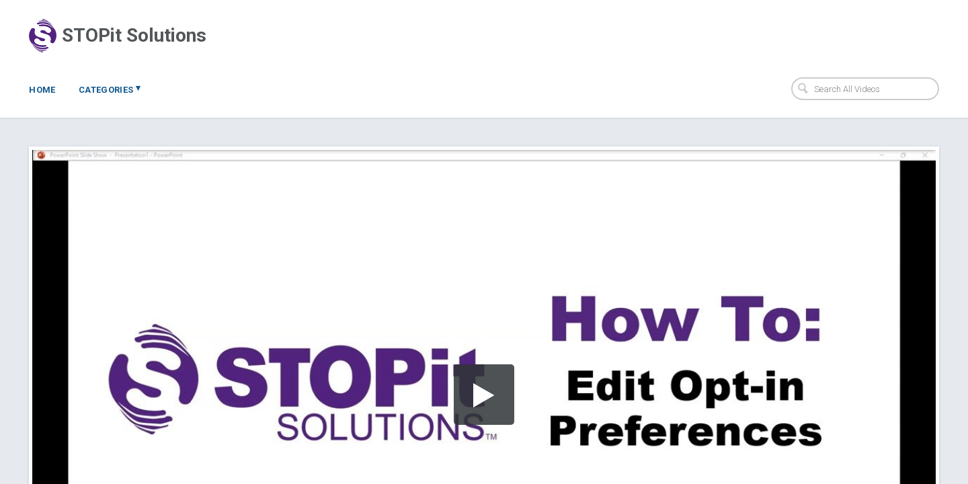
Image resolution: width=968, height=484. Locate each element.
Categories (110, 89)
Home (42, 90)
